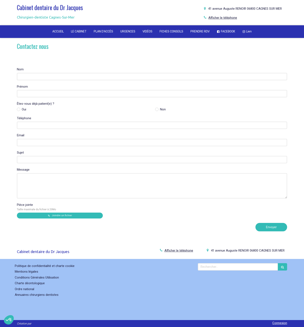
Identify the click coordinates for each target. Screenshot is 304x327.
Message (23, 170)
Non (162, 109)
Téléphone (24, 118)
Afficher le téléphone (222, 18)
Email (20, 135)
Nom (20, 69)
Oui (23, 109)
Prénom (22, 86)
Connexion (279, 323)
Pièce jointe (36, 207)
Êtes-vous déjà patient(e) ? (35, 104)
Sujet (20, 152)
